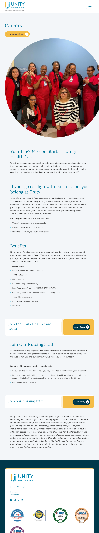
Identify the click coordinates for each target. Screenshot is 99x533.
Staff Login (21, 487)
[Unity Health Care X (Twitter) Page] (18, 500)
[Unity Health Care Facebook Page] (11, 500)
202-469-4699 (15, 494)
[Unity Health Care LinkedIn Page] (22, 500)
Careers (13, 487)
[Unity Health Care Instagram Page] (14, 500)
